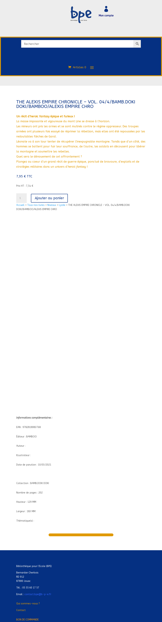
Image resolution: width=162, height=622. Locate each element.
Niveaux (51, 205)
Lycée (62, 205)
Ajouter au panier (49, 198)
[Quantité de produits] (21, 198)
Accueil (20, 205)
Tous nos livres (36, 205)
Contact (21, 610)
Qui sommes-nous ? (28, 603)
